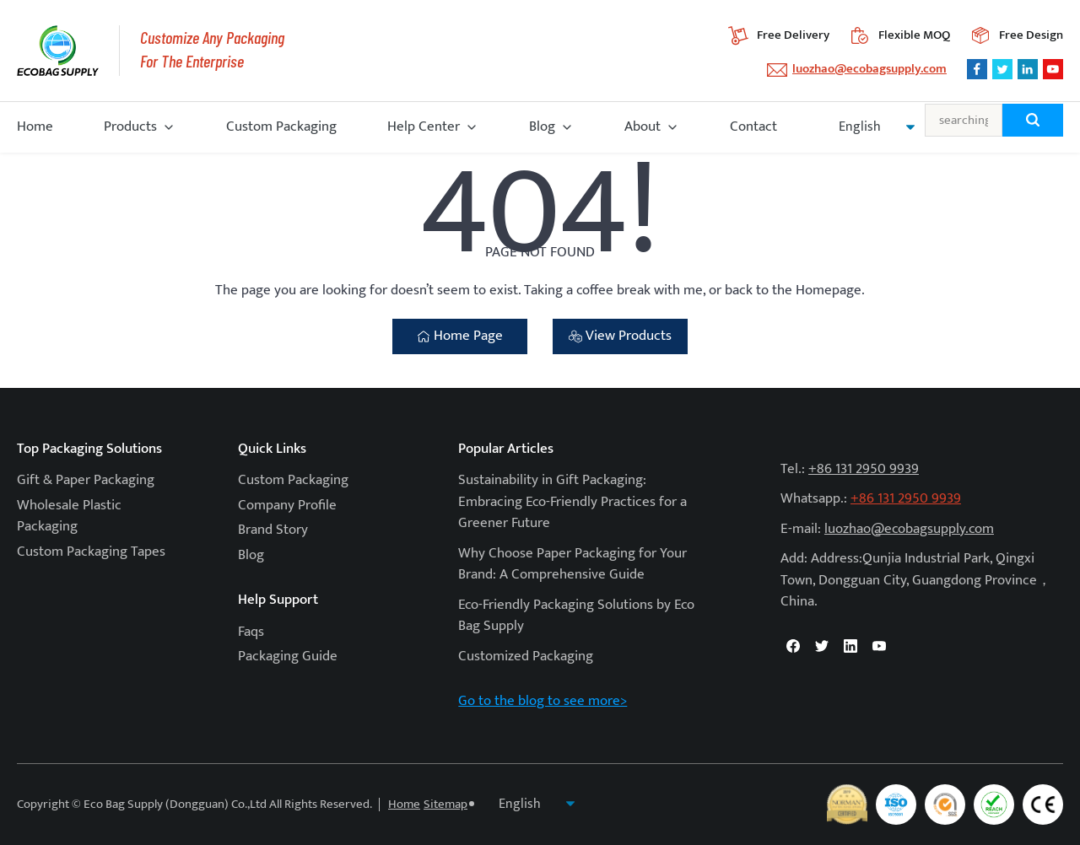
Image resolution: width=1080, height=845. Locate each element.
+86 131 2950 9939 (863, 469)
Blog (542, 126)
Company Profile (287, 505)
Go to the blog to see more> (542, 701)
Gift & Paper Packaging (85, 480)
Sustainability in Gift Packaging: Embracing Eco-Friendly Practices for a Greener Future (572, 501)
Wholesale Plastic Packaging (69, 516)
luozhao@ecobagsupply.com (869, 69)
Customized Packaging (525, 656)
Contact (753, 126)
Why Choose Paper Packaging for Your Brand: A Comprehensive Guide (572, 564)
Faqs (251, 631)
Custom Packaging (281, 126)
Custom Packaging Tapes (91, 551)
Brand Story (273, 529)
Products (130, 126)
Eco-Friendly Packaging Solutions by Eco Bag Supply (576, 615)
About (642, 126)
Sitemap (445, 804)
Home (35, 126)
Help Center (423, 126)
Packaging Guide (288, 656)
